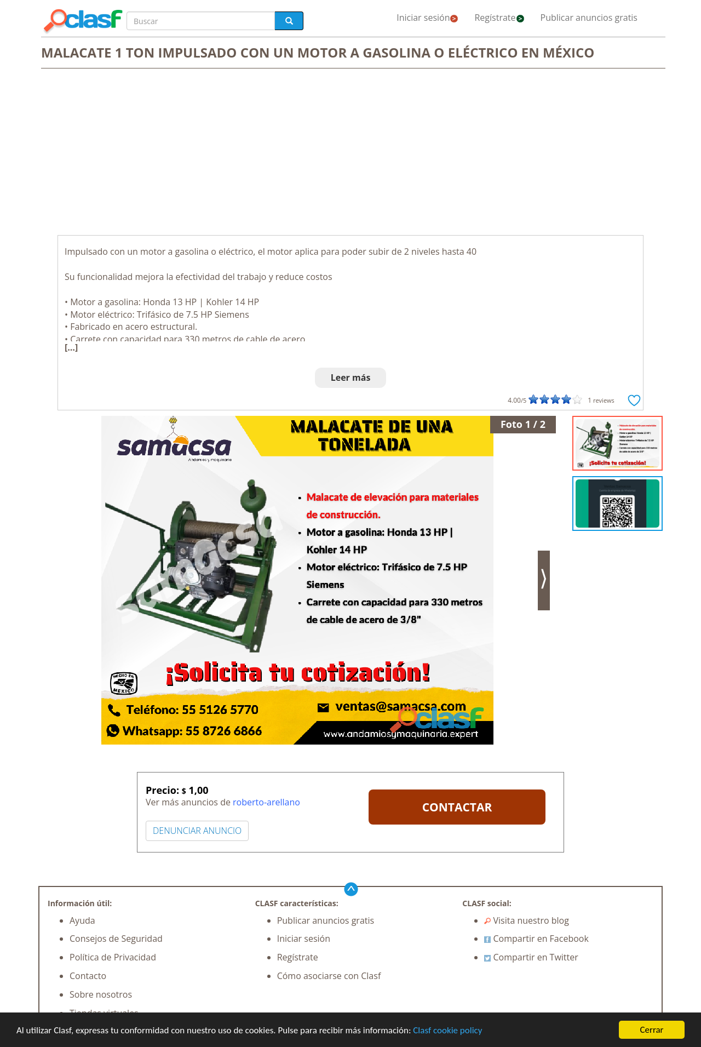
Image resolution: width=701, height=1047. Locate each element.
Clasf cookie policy (447, 1031)
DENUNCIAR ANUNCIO (197, 831)
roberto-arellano (266, 802)
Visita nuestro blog (526, 920)
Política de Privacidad (113, 957)
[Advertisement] (350, 153)
